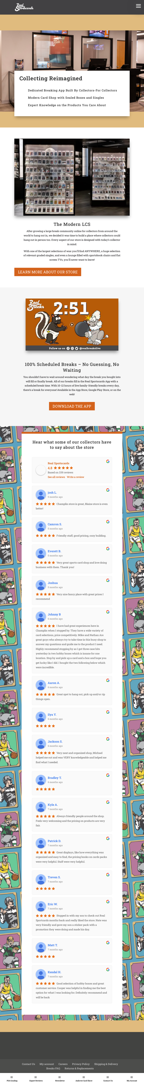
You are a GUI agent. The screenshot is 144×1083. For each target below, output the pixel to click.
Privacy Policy (81, 1064)
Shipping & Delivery (106, 1064)
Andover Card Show (84, 1081)
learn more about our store (48, 272)
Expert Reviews (36, 1081)
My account (47, 1064)
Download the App (72, 406)
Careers (63, 1064)
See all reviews (56, 477)
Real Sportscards (58, 463)
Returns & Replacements (79, 1068)
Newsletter (60, 1081)
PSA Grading (12, 1081)
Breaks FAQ (53, 1068)
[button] (138, 5)
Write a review (75, 477)
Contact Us (108, 1081)
